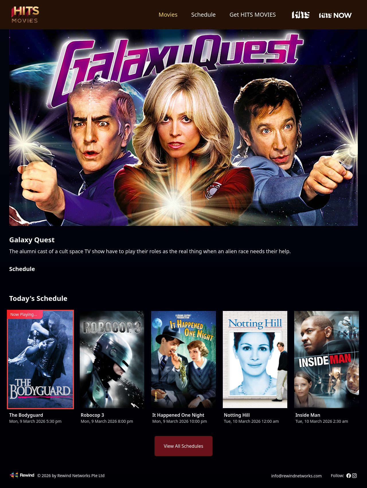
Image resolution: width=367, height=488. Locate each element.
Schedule (203, 14)
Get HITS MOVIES (252, 14)
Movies (168, 14)
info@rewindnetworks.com (296, 476)
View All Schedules (183, 446)
